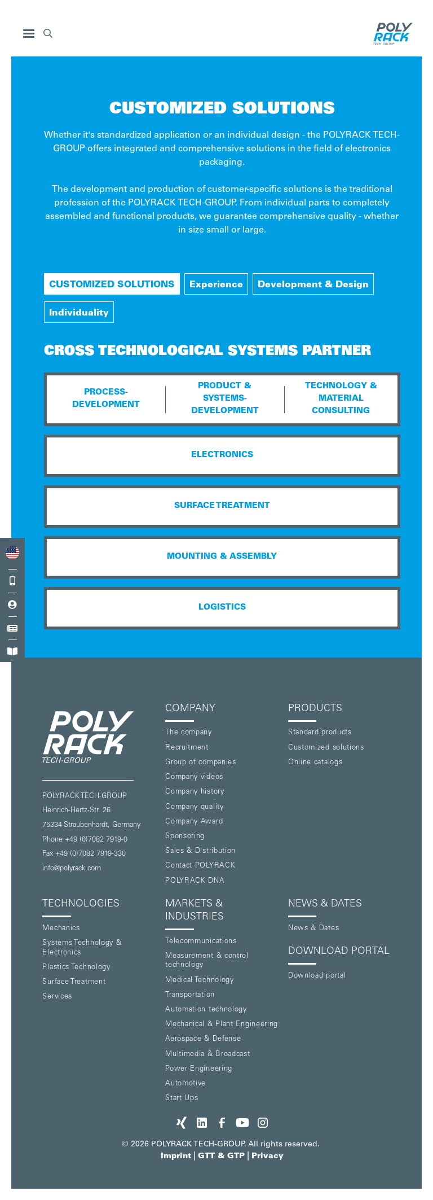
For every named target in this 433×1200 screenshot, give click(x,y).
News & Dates (313, 928)
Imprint (176, 1156)
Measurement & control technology (207, 961)
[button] (29, 34)
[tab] (112, 284)
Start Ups (181, 1098)
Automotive (185, 1084)
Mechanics (60, 928)
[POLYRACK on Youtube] (242, 1122)
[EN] (12, 552)
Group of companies (200, 763)
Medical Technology (199, 980)
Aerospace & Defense (203, 1039)
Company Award (194, 822)
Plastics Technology (76, 967)
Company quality (194, 807)
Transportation (190, 995)
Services (57, 997)
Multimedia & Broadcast (207, 1054)
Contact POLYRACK (200, 866)
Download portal (317, 976)
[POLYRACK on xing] (181, 1122)
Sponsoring (185, 836)
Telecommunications (201, 941)
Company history (194, 792)
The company (188, 733)
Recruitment (187, 748)
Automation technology (206, 1010)
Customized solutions (326, 748)
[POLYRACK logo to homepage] (99, 737)
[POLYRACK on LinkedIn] (202, 1122)
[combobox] (12, 552)
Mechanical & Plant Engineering (221, 1024)
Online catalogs (315, 763)
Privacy (267, 1156)
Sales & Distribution (200, 851)
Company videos (194, 777)
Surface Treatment (73, 982)
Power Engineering (198, 1069)
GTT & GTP (221, 1156)
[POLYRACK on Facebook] (222, 1122)
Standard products (320, 733)
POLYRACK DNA (194, 881)
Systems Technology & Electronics (81, 948)
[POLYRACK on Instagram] (262, 1122)
